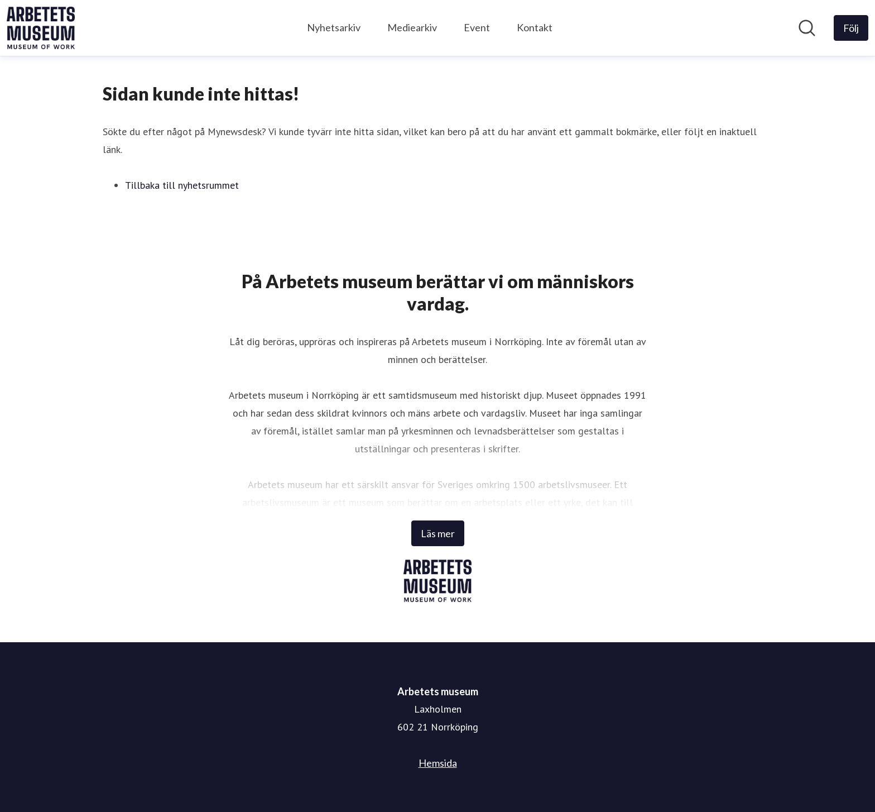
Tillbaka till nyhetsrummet (182, 185)
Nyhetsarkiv (333, 27)
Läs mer (438, 533)
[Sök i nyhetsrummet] (807, 28)
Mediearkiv (412, 27)
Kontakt (534, 27)
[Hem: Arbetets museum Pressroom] (41, 28)
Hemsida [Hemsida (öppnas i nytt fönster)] (438, 763)
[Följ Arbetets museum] (851, 28)
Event (477, 27)
